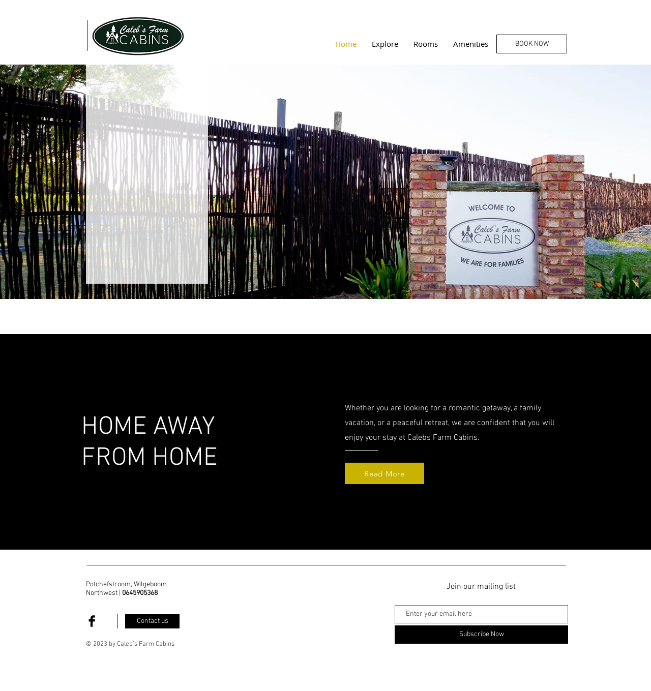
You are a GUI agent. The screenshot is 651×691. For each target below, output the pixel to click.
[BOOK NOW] (531, 44)
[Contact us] (152, 621)
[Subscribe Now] (481, 634)
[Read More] (384, 473)
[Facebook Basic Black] (92, 621)
